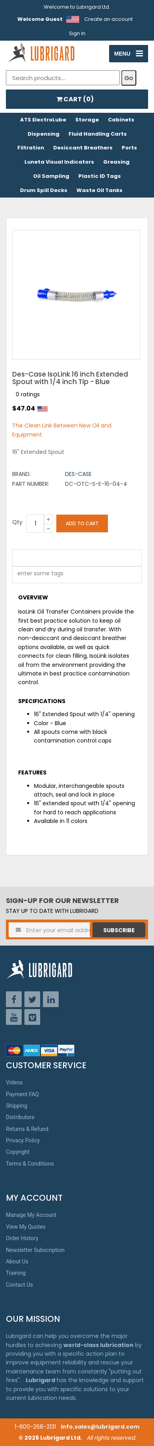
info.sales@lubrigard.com (100, 1427)
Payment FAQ (22, 1094)
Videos (14, 1082)
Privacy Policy (23, 1140)
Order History (22, 1238)
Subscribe (119, 930)
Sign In (77, 33)
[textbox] (36, 575)
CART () (75, 99)
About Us (17, 1261)
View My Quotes (26, 1227)
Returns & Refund (27, 1129)
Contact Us (19, 1285)
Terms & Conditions (30, 1164)
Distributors (20, 1117)
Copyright (18, 1152)
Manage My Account (31, 1215)
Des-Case (78, 474)
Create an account (108, 19)
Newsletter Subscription (35, 1250)
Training (16, 1273)
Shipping (16, 1106)
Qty (17, 522)
